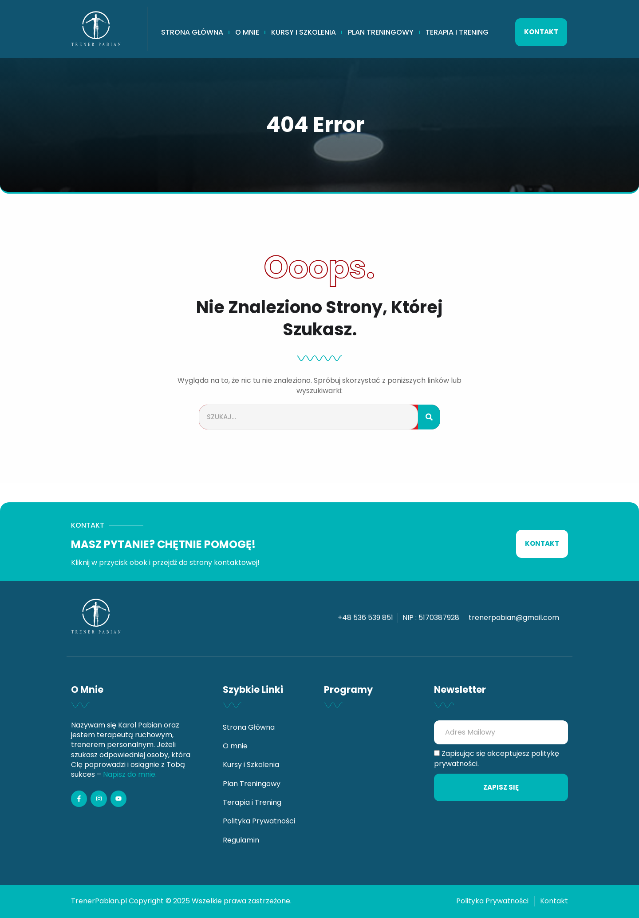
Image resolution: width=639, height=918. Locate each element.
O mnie (247, 32)
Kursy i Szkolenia (303, 32)
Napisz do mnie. (130, 774)
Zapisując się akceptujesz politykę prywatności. (496, 758)
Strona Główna (192, 32)
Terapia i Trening (457, 32)
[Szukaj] (429, 417)
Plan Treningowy (381, 32)
